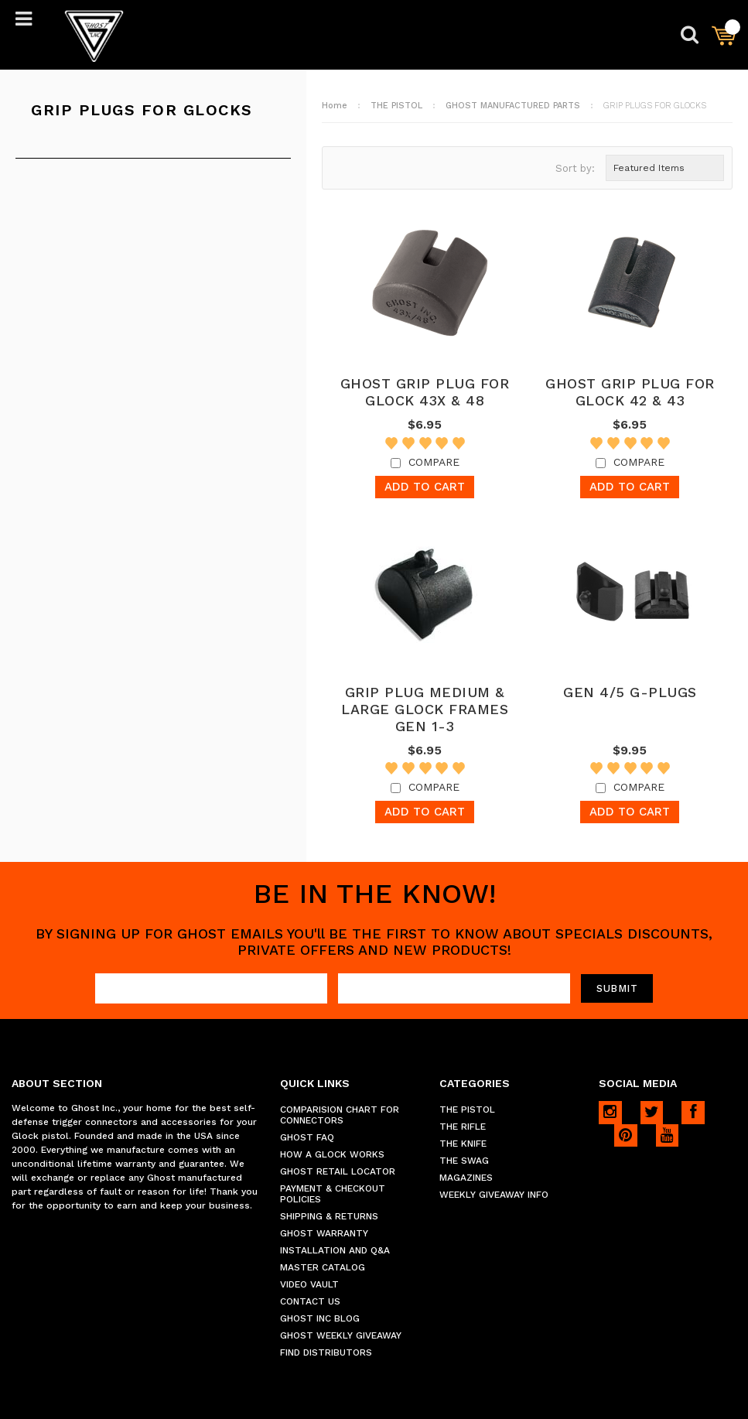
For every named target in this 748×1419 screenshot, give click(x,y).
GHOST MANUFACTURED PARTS (513, 106)
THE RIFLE (462, 1126)
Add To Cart (424, 487)
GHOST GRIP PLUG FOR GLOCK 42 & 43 (630, 392)
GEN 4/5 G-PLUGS (630, 692)
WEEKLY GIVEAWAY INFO (493, 1194)
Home (334, 106)
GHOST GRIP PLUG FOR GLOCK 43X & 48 (425, 392)
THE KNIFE (463, 1143)
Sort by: (575, 168)
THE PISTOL (396, 106)
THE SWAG (464, 1160)
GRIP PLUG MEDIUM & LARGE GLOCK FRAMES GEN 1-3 (424, 709)
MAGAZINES (466, 1177)
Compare (433, 462)
